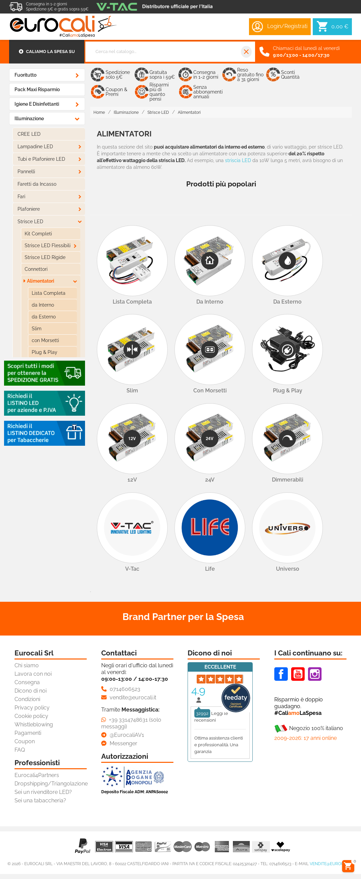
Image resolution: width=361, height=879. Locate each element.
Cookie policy (31, 716)
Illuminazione (29, 118)
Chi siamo (27, 665)
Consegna (27, 682)
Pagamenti (28, 733)
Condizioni (27, 699)
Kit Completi (38, 233)
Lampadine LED (35, 146)
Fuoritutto (25, 75)
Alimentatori (40, 281)
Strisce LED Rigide (45, 257)
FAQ (20, 750)
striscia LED (238, 160)
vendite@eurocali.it (332, 863)
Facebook (281, 674)
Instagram (315, 674)
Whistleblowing (34, 724)
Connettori (36, 269)
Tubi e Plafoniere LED (41, 159)
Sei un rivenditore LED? (43, 792)
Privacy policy (32, 707)
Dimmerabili (287, 479)
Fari (21, 196)
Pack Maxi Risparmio (37, 89)
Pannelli (26, 171)
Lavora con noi (33, 674)
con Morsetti (45, 340)
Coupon (25, 741)
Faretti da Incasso (37, 184)
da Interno (43, 305)
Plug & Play (44, 352)
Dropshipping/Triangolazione (51, 783)
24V (210, 479)
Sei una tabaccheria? (40, 800)
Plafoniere (29, 209)
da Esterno (44, 316)
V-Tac (132, 569)
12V (132, 479)
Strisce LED (30, 221)
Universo (287, 569)
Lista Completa (48, 293)
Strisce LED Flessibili (48, 245)
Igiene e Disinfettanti (37, 104)
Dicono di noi (31, 691)
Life (210, 569)
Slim (36, 328)
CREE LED (29, 134)
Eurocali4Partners (37, 775)
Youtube (298, 674)
